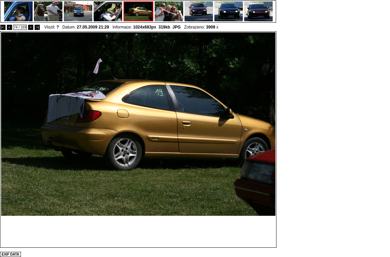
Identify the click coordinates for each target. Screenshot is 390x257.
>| (37, 27)
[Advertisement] (138, 231)
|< (3, 27)
